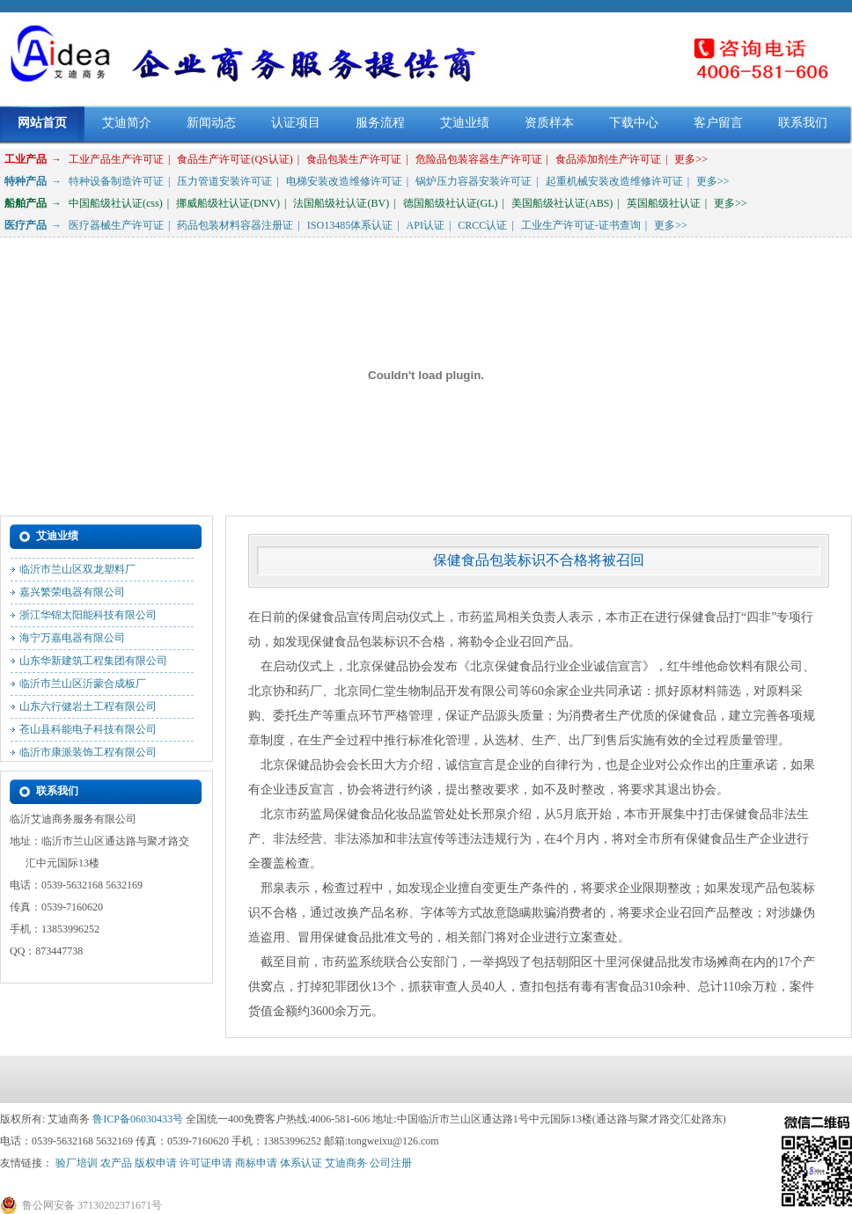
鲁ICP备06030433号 (137, 1119)
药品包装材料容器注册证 (235, 225)
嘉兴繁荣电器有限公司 (72, 595)
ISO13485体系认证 (350, 225)
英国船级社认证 (664, 203)
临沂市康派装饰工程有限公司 (88, 756)
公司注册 (391, 1163)
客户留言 (718, 122)
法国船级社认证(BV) (341, 203)
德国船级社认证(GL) (450, 203)
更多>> (691, 159)
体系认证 (301, 1163)
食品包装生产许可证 (353, 159)
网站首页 (42, 122)
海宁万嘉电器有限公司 (72, 641)
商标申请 (256, 1163)
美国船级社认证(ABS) (562, 203)
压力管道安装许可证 (224, 181)
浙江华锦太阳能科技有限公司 (88, 618)
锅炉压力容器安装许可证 (473, 181)
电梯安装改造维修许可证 (344, 181)
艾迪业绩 (464, 122)
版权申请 (156, 1163)
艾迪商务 (346, 1163)
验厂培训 (76, 1163)
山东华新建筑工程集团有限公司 (93, 664)
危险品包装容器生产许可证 (478, 159)
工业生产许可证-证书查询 (581, 225)
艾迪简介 (126, 122)
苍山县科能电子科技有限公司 (88, 733)
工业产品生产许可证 (116, 159)
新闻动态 (211, 122)
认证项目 (295, 122)
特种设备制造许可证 (116, 181)
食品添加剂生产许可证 (608, 159)
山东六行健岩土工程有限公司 (88, 710)
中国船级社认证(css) (116, 203)
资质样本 (549, 122)
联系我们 (802, 122)
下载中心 (633, 122)
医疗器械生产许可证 (116, 225)
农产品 (116, 1163)
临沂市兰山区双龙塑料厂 (77, 573)
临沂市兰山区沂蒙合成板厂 (82, 687)
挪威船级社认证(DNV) (228, 203)
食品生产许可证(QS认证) (234, 159)
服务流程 (380, 122)
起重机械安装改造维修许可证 (614, 181)
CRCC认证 (482, 225)
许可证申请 (206, 1163)
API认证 (425, 225)
